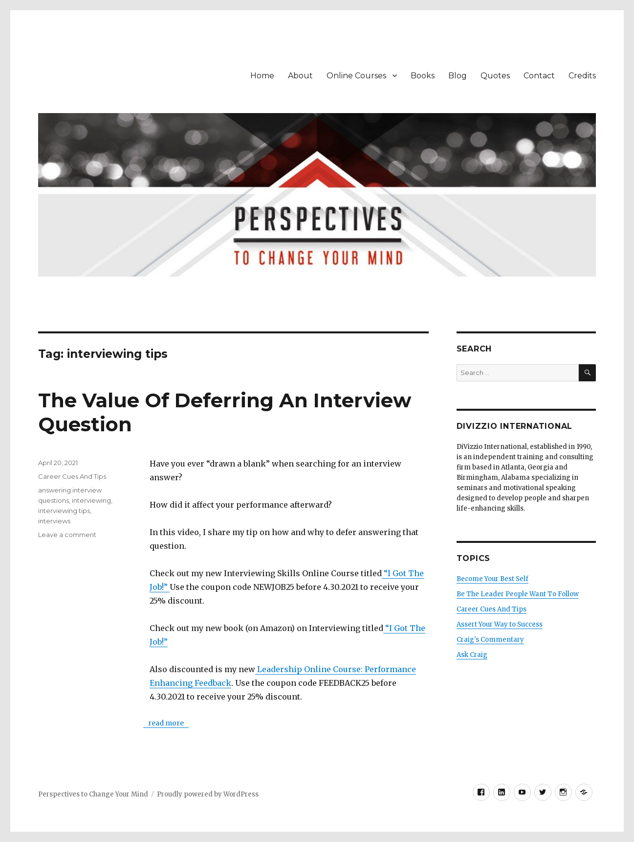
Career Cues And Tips (72, 476)
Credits (582, 75)
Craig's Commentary (490, 639)
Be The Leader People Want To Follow (518, 594)
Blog (457, 75)
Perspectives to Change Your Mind (93, 794)
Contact (539, 75)
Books (423, 75)
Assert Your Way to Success (500, 624)
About (300, 75)
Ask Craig (472, 655)
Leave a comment (67, 534)
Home (262, 75)
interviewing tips (64, 511)
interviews (54, 521)
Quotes (495, 75)
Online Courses (356, 75)
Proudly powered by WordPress (208, 794)
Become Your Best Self (492, 579)
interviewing (91, 500)
